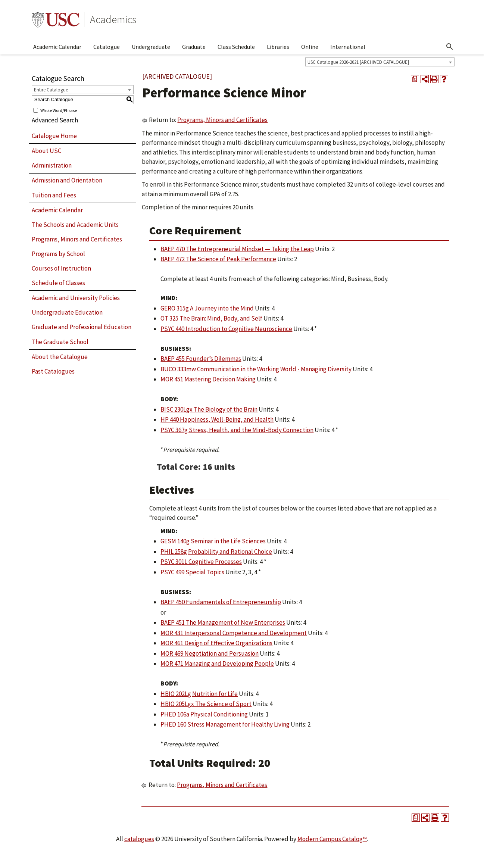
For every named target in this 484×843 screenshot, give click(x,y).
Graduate (194, 46)
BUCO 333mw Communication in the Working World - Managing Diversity (256, 369)
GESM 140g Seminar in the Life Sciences (213, 541)
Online (309, 46)
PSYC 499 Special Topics (192, 572)
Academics (113, 19)
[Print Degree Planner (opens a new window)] (415, 79)
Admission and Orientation (67, 180)
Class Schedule (236, 46)
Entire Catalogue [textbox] (51, 90)
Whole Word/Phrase (58, 110)
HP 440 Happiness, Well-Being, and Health (217, 419)
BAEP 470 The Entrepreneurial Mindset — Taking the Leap (237, 249)
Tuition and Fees (54, 195)
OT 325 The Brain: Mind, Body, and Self (211, 318)
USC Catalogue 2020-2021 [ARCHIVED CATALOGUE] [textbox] (358, 62)
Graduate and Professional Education (81, 327)
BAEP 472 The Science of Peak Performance (218, 259)
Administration (52, 165)
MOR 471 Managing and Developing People (217, 663)
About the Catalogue (60, 357)
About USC (46, 151)
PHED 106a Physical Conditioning (204, 714)
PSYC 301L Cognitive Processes (201, 562)
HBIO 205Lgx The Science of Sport (206, 704)
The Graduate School (60, 342)
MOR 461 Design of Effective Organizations (216, 643)
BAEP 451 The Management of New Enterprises (222, 622)
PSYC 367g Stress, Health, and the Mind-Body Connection (236, 430)
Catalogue (106, 46)
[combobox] (380, 61)
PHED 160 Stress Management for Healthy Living (225, 724)
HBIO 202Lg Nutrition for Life (199, 694)
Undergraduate (151, 46)
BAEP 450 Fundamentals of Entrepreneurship (220, 602)
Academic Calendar (57, 46)
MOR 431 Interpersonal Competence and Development (233, 633)
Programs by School (58, 254)
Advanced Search (55, 120)
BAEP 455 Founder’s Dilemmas (200, 359)
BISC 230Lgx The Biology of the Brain (208, 409)
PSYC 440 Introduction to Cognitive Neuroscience (226, 329)
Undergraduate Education (67, 312)
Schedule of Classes (58, 283)
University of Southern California (55, 19)
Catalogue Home (54, 136)
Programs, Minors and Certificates (77, 239)
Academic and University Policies (76, 298)
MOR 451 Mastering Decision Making (208, 379)
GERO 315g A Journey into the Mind (207, 308)
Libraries (278, 46)
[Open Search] (449, 46)
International (347, 46)
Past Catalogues (53, 371)
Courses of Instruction (61, 268)
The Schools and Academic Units (75, 225)
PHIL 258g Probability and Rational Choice (216, 551)
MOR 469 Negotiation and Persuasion (209, 653)
